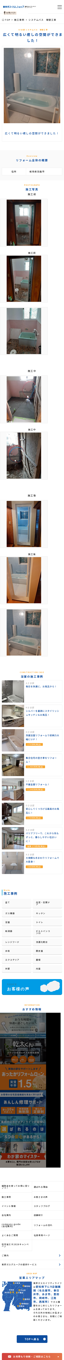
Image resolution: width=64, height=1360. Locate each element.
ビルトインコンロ (43, 932)
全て (7, 902)
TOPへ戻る (32, 1339)
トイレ (39, 922)
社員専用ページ (42, 1235)
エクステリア (12, 959)
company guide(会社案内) (11, 1225)
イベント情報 (9, 1205)
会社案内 (6, 1215)
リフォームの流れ (43, 1225)
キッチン (40, 913)
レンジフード (12, 941)
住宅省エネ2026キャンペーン (15, 1245)
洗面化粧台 (42, 941)
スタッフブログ (42, 1205)
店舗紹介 (38, 1215)
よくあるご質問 (10, 1235)
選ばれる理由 (41, 1186)
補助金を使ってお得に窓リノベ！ (16, 1186)
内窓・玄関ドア (43, 903)
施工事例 (6, 1196)
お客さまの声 (41, 1196)
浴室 (7, 922)
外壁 (7, 968)
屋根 (38, 959)
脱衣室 (39, 950)
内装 (38, 968)
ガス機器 (10, 913)
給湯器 (8, 931)
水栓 (7, 950)
